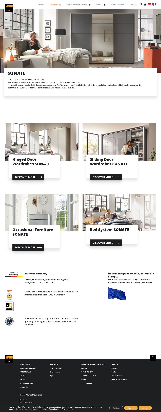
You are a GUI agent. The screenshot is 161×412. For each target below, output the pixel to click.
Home (41, 4)
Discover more (25, 177)
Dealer (99, 4)
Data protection (116, 376)
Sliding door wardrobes (28, 368)
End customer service (77, 4)
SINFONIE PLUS (25, 372)
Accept (145, 408)
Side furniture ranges (27, 383)
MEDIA (22, 379)
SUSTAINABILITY (86, 372)
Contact (133, 4)
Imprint (113, 372)
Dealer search (117, 4)
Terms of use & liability (119, 379)
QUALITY (83, 368)
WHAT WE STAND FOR (88, 376)
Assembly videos (56, 368)
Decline (131, 408)
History (83, 379)
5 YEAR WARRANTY (87, 383)
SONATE (23, 376)
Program (54, 4)
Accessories (24, 387)
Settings (116, 408)
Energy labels (55, 372)
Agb (51, 376)
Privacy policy (67, 409)
